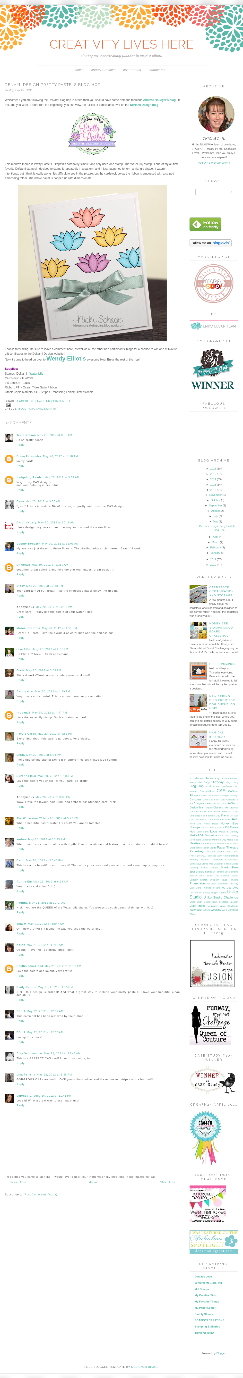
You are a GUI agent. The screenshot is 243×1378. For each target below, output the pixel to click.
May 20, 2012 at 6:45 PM (55, 775)
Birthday (218, 782)
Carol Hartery (27, 522)
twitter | (45, 401)
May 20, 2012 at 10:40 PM (44, 860)
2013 (213, 484)
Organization (196, 848)
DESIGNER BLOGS (144, 1366)
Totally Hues (195, 892)
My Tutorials (132, 70)
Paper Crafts (209, 847)
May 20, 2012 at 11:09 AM (60, 543)
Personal (210, 851)
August (215, 510)
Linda (21, 754)
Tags (224, 879)
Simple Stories (231, 864)
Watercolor (196, 909)
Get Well (234, 816)
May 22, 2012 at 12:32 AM (45, 1011)
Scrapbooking (231, 859)
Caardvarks (226, 786)
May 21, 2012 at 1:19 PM (55, 987)
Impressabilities (208, 827)
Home (79, 70)
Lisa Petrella (26, 1074)
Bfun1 (21, 1011)
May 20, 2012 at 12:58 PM (54, 606)
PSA (203, 856)
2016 (213, 468)
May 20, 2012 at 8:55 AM (54, 435)
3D (191, 778)
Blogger (220, 1353)
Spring (208, 871)
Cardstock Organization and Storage (221, 591)
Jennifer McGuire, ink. (209, 1282)
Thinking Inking (204, 1332)
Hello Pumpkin (222, 664)
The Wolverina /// (29, 818)
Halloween (225, 819)
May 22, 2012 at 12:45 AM (62, 1053)
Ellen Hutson (214, 811)
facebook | (27, 401)
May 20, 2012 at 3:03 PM (43, 670)
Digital (209, 807)
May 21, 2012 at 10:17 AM (47, 902)
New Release (208, 843)
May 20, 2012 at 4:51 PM (55, 733)
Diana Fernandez (29, 456)
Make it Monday (228, 831)
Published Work (214, 856)
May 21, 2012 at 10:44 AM (46, 923)
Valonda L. (24, 1095)
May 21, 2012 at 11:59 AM (45, 944)
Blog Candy (232, 782)
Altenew (199, 778)
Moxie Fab (232, 839)
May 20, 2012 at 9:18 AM (60, 456)
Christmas (196, 799)
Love (213, 831)
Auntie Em (24, 881)
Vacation (234, 902)
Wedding (216, 909)
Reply (21, 444)
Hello (235, 819)
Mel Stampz (202, 1289)
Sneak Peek (229, 867)
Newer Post (18, 1182)
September (216, 505)
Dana (20, 501)
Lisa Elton (24, 649)
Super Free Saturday (218, 875)
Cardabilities (207, 791)
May (216, 521)
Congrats (199, 803)
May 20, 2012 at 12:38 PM (44, 585)
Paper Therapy (227, 847)
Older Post (167, 1182)
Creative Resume (103, 70)
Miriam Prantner (29, 628)
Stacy (21, 585)
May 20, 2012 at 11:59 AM (50, 564)
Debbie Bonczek (29, 543)
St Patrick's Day (220, 872)
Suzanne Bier (26, 775)
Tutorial (222, 892)
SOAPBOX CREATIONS (209, 1320)
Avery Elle (196, 782)
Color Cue (208, 799)
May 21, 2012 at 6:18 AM (50, 881)
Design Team (197, 807)
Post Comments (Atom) (41, 1194)
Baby (207, 782)
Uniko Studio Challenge (220, 897)
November (215, 494)
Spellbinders (197, 871)
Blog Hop (26, 408)
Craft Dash (221, 803)
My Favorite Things (207, 1301)
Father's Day (213, 815)
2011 (213, 559)
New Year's (232, 843)
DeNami (50, 408)
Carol (21, 860)
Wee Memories (230, 909)
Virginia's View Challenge (223, 906)
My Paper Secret (205, 1307)
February (216, 547)
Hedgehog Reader (30, 477)
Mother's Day (219, 839)
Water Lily (36, 373)
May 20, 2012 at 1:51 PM (59, 628)
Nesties (195, 843)
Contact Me (157, 70)
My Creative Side (205, 1295)
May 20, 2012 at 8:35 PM (53, 797)
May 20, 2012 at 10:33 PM (46, 839)
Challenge (233, 795)
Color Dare (219, 799)
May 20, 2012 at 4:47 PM (49, 712)
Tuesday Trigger (210, 892)
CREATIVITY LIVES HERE (122, 44)
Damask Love (203, 1276)
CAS (39, 408)
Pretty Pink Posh (227, 851)
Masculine (211, 835)
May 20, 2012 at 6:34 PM (43, 754)
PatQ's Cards (26, 733)
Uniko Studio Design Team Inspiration (209, 902)
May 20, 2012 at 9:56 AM (43, 501)
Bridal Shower (212, 786)
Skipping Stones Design (204, 867)
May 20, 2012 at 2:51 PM (50, 649)
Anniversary (212, 778)
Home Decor (211, 824)
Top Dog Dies (229, 887)
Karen (21, 944)
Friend (225, 815)
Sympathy (214, 880)
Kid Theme (231, 827)
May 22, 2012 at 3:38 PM (54, 1074)
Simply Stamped (205, 1314)
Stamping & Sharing (207, 1326)
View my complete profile (214, 162)
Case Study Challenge (217, 795)
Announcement (230, 778)
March (216, 542)
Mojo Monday (231, 835)
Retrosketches (230, 855)
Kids (192, 831)
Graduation (213, 819)
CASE (202, 795)
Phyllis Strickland (30, 966)
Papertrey (196, 851)
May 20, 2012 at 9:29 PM (60, 818)
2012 (213, 489)
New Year (221, 843)
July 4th (221, 827)
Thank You (197, 883)
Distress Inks (221, 807)
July (216, 516)
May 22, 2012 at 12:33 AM (45, 1032)
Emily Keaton (26, 987)
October (216, 500)
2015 (213, 473)
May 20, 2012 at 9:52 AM (61, 477)
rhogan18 (24, 712)
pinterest (61, 401)
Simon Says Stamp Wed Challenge (207, 864)
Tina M (21, 923)
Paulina (22, 902)
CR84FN (210, 803)
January (216, 552)
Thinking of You (211, 887)
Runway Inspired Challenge (206, 859)
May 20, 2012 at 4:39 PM (52, 691)
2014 (213, 479)
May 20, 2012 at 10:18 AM (56, 522)
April (216, 536)
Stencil (202, 875)
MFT (220, 835)
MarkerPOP (196, 835)
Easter (203, 811)
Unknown (23, 564)
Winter (193, 914)
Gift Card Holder (198, 819)
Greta (21, 670)
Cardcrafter (25, 691)
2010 (213, 564)
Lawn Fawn (202, 832)
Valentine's (197, 905)
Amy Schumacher (30, 1053)
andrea (22, 839)
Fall (203, 815)
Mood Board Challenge (200, 840)
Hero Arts (195, 823)
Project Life (195, 856)
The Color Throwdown (216, 883)
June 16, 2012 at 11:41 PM (53, 1095)
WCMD (206, 910)
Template (233, 880)
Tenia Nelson (26, 435)
